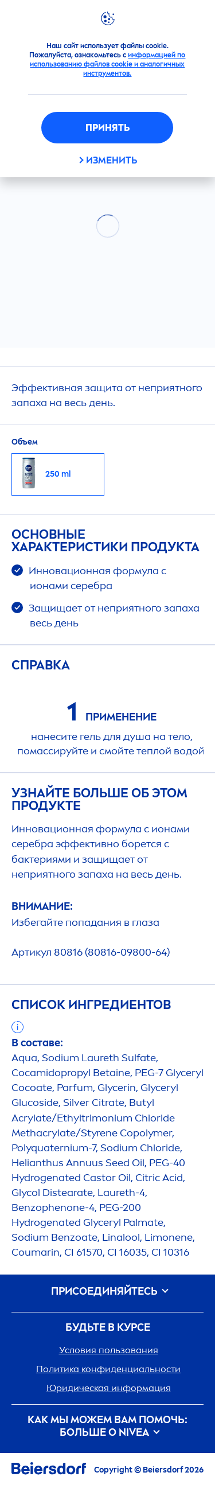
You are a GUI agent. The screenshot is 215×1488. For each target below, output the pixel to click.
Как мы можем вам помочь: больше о (107, 1426)
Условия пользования (108, 1350)
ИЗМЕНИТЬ (111, 160)
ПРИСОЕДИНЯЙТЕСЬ (108, 1292)
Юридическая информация (108, 1387)
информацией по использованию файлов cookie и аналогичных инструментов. (107, 64)
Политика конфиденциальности (108, 1369)
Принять (107, 127)
